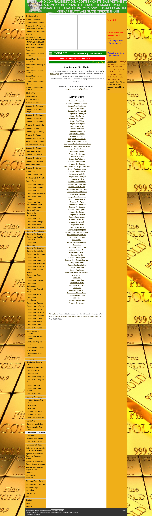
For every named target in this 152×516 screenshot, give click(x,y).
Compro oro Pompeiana (77, 184)
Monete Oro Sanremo (77, 300)
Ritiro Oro (77, 298)
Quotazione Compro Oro (77, 247)
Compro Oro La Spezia (76, 209)
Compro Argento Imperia (77, 230)
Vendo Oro (77, 288)
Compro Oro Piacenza (77, 214)
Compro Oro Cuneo (77, 129)
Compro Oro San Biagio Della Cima (77, 166)
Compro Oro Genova (76, 118)
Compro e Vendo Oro (76, 290)
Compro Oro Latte (77, 136)
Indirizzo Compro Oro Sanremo (76, 273)
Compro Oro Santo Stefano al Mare (77, 146)
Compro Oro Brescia (76, 212)
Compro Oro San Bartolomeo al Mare (77, 144)
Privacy (37, 510)
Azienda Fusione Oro (76, 250)
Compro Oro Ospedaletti (77, 111)
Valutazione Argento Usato (76, 235)
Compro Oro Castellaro (76, 171)
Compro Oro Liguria (76, 303)
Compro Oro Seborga (77, 154)
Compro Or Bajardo (77, 156)
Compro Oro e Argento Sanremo (76, 260)
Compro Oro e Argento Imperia (76, 232)
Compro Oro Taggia (77, 108)
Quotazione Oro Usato (77, 295)
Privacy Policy (54, 314)
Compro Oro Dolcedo (77, 151)
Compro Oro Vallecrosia (76, 139)
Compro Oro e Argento (76, 257)
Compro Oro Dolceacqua (77, 197)
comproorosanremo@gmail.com (76, 89)
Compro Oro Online (77, 267)
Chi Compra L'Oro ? (76, 252)
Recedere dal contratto (57, 510)
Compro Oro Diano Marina (77, 141)
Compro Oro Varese (77, 227)
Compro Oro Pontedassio (77, 149)
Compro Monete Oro (94, 316)
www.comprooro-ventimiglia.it (33, 514)
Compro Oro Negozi (77, 270)
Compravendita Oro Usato (76, 293)
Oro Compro (76, 275)
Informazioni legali (30, 510)
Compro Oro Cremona (77, 217)
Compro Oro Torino (77, 126)
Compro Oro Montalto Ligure (77, 189)
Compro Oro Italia (77, 262)
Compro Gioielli (77, 255)
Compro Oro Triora (77, 179)
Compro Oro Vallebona (77, 159)
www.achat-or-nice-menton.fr (32, 512)
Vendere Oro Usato (77, 283)
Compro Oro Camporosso (77, 169)
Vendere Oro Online (77, 280)
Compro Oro (71, 316)
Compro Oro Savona (76, 116)
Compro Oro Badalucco (77, 182)
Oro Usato (76, 278)
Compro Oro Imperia (77, 101)
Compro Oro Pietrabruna (77, 204)
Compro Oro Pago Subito (77, 265)
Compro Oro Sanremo (77, 131)
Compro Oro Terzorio (77, 194)
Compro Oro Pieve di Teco (77, 199)
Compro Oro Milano (76, 121)
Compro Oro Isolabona (76, 187)
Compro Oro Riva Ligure (77, 177)
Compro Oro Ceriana (77, 134)
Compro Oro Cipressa (77, 207)
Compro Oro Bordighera (77, 106)
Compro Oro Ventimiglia (77, 113)
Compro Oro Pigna (77, 202)
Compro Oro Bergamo (77, 124)
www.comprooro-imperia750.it (58, 512)
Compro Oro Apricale (77, 174)
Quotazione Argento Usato (76, 242)
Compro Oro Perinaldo (76, 161)
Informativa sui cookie (45, 510)
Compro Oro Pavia (77, 225)
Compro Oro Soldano (77, 164)
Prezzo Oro (77, 245)
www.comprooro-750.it (45, 512)
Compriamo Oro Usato (76, 237)
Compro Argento (81, 316)
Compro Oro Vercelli (76, 222)
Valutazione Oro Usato (77, 285)
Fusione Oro (76, 240)
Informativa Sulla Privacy (57, 316)
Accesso (124, 510)
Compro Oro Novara (76, 219)
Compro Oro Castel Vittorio (77, 192)
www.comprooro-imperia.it (71, 512)
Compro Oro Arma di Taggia (76, 103)
